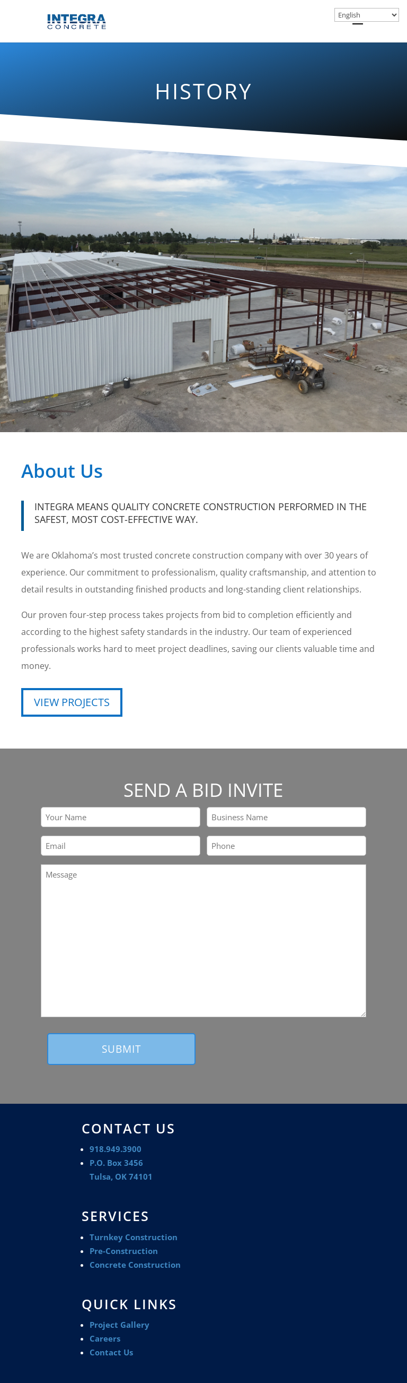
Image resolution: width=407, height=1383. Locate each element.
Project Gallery (119, 1324)
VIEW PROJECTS (72, 702)
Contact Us (111, 1352)
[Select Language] (366, 15)
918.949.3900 (115, 1149)
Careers (105, 1338)
